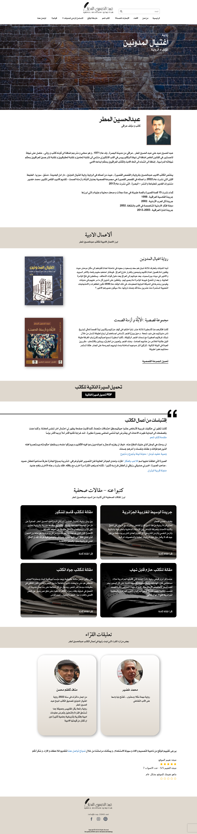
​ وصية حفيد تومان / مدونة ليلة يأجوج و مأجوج (143, 454)
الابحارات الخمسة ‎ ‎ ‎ (122, 18)
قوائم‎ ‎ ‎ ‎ (54, 18)
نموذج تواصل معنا (77, 751)
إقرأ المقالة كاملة (86, 554)
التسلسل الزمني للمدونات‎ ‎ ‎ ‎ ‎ (72, 18)
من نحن (145, 18)
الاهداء (136, 18)
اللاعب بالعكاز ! (130, 461)
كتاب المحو (106, 18)
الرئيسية (156, 18)
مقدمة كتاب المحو (158, 437)
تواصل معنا (41, 18)
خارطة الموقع (93, 18)
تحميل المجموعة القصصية (155, 361)
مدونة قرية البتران (157, 470)
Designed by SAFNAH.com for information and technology (99, 832)
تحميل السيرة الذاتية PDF (98, 395)
